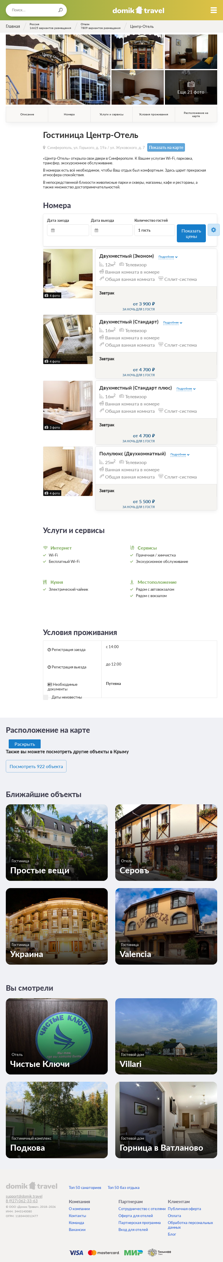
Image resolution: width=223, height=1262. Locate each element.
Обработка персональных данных (190, 1187)
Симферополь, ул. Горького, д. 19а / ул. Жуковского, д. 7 (96, 147)
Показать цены (191, 229)
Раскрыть (25, 707)
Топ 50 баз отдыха (124, 1150)
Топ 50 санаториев (85, 1150)
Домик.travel (138, 10)
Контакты (77, 1178)
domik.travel (31, 1148)
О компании (79, 1171)
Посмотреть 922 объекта (43, 729)
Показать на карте (163, 147)
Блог (172, 1196)
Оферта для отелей (135, 1178)
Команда (76, 1185)
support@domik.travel (24, 1158)
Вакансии (77, 1192)
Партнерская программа (139, 1185)
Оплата (174, 1178)
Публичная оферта (184, 1171)
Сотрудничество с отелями (142, 1171)
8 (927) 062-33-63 (22, 1163)
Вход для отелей (133, 1192)
